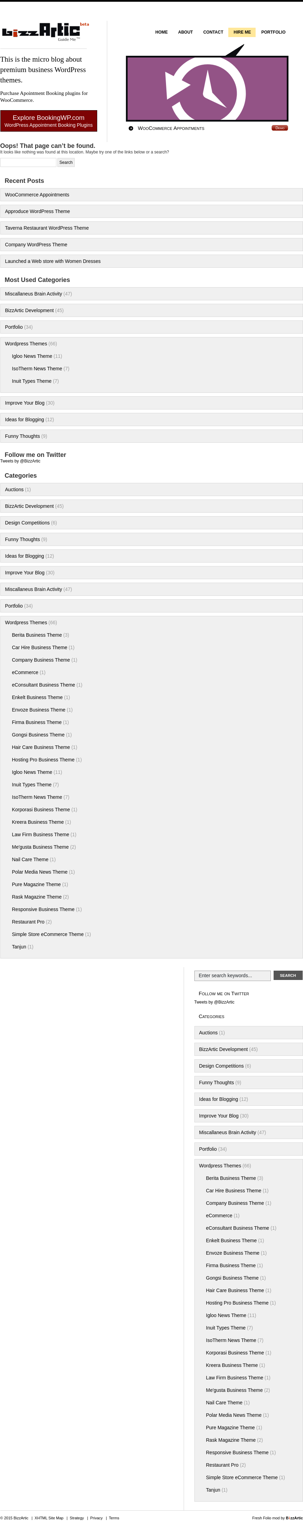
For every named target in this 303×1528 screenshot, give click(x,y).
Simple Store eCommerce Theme (48, 934)
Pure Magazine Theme (36, 884)
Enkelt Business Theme (37, 697)
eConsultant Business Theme (43, 685)
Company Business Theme (41, 660)
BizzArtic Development (29, 310)
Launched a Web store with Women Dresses (53, 261)
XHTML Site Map (49, 1518)
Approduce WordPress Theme (37, 211)
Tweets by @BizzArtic (20, 461)
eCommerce (25, 672)
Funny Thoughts (22, 436)
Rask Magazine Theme (37, 897)
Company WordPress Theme (36, 244)
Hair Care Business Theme (41, 747)
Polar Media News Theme (40, 872)
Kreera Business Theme (38, 822)
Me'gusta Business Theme (40, 847)
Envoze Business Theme (39, 710)
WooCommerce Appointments (171, 128)
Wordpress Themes (26, 343)
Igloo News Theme (32, 356)
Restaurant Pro (28, 922)
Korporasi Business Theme (41, 809)
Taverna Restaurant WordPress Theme (47, 228)
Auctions (14, 489)
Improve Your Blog (25, 403)
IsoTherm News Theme (37, 368)
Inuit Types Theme (32, 381)
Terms (114, 1518)
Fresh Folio (261, 1518)
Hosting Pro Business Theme (43, 759)
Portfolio (14, 327)
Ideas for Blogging (24, 419)
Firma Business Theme (37, 722)
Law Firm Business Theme (40, 834)
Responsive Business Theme (43, 909)
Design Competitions (27, 522)
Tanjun (19, 947)
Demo (279, 128)
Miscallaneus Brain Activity (33, 294)
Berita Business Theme (37, 635)
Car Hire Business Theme (39, 647)
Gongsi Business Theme (38, 734)
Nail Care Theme (30, 859)
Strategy (77, 1518)
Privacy (96, 1518)
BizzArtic (43, 35)
